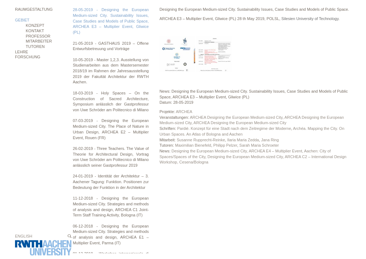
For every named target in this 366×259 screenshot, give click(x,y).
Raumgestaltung (34, 9)
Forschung (27, 57)
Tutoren (35, 46)
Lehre (21, 52)
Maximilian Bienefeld (193, 145)
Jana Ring (270, 140)
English (23, 236)
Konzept (35, 25)
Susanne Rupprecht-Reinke (201, 140)
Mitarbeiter (39, 41)
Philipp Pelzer (225, 145)
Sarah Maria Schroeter (259, 145)
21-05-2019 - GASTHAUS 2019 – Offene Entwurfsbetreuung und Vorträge (111, 46)
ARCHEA (184, 111)
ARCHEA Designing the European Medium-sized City (236, 117)
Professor (38, 36)
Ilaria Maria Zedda (243, 140)
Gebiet (22, 20)
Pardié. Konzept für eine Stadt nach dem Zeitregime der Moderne (234, 128)
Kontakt (35, 31)
